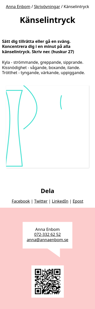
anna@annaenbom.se (47, 239)
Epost (78, 201)
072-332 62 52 (47, 234)
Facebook (21, 201)
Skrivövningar (47, 6)
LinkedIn (60, 201)
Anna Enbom (18, 6)
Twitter (40, 201)
